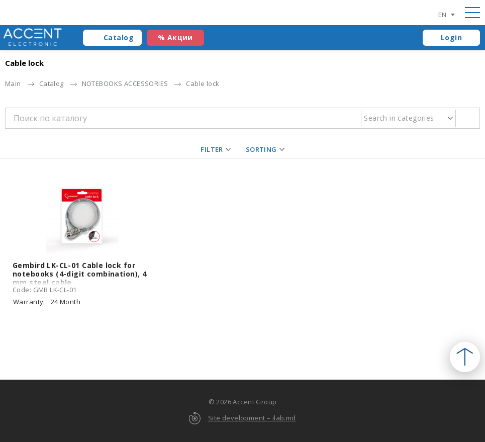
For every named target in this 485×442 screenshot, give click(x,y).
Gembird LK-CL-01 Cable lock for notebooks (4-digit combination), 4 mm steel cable (79, 273)
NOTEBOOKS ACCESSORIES (125, 83)
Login (451, 37)
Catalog (119, 37)
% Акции (175, 37)
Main (13, 83)
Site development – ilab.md (252, 417)
